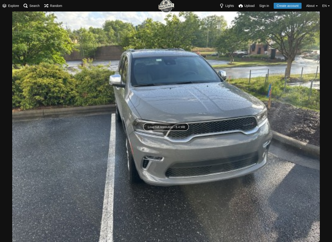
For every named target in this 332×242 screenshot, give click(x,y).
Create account (288, 6)
